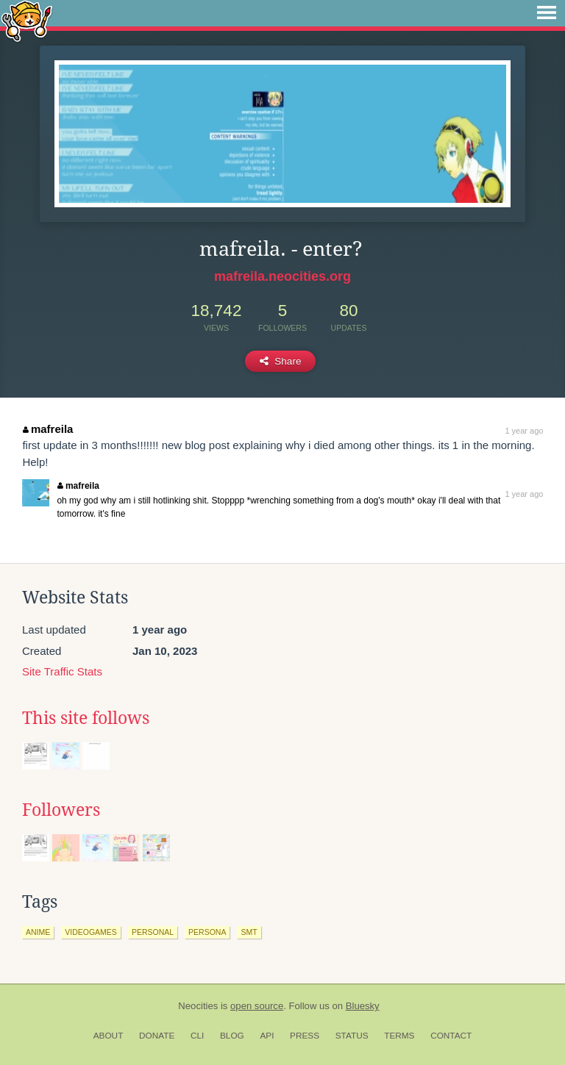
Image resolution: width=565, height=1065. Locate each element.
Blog (232, 1035)
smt (249, 932)
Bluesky (363, 1005)
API (267, 1035)
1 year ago (524, 430)
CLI (197, 1035)
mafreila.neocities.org (282, 276)
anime (38, 932)
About (108, 1035)
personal (153, 932)
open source (256, 1005)
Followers (61, 810)
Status (352, 1035)
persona (207, 932)
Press (304, 1035)
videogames (91, 932)
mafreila (48, 429)
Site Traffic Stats (62, 671)
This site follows (85, 718)
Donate (156, 1035)
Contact (451, 1035)
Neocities (198, 1005)
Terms (399, 1035)
